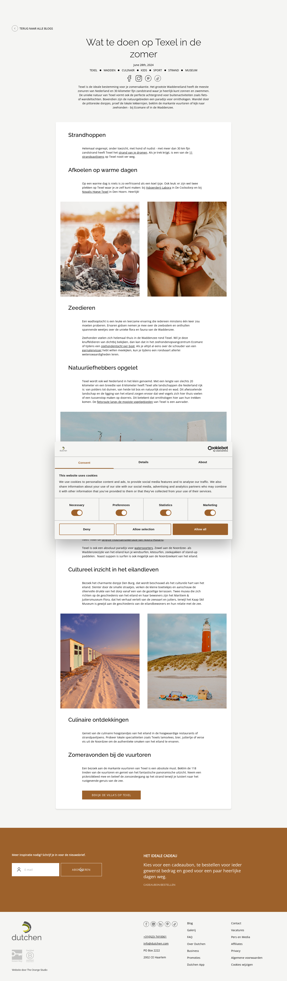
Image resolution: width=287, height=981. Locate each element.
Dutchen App (195, 965)
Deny (86, 529)
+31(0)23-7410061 (155, 937)
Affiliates (237, 944)
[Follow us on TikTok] (158, 78)
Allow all (200, 529)
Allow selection (144, 529)
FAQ (189, 937)
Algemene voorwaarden (247, 958)
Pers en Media (240, 937)
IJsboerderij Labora (158, 187)
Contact (236, 923)
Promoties (193, 958)
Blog (190, 923)
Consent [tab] (84, 462)
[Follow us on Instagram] (139, 78)
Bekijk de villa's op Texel (111, 795)
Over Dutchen (196, 944)
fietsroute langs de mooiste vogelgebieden (125, 402)
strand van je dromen (133, 152)
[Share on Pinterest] (148, 78)
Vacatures (237, 930)
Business (193, 951)
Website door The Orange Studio (29, 970)
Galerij (191, 930)
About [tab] (202, 462)
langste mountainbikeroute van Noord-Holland (132, 539)
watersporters (143, 548)
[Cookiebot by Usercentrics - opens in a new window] (210, 449)
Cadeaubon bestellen (159, 885)
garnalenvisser (92, 350)
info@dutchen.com (156, 944)
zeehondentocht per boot (118, 346)
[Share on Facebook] (129, 78)
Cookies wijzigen (242, 965)
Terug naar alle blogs (32, 28)
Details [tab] (143, 462)
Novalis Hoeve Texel (95, 192)
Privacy (235, 951)
